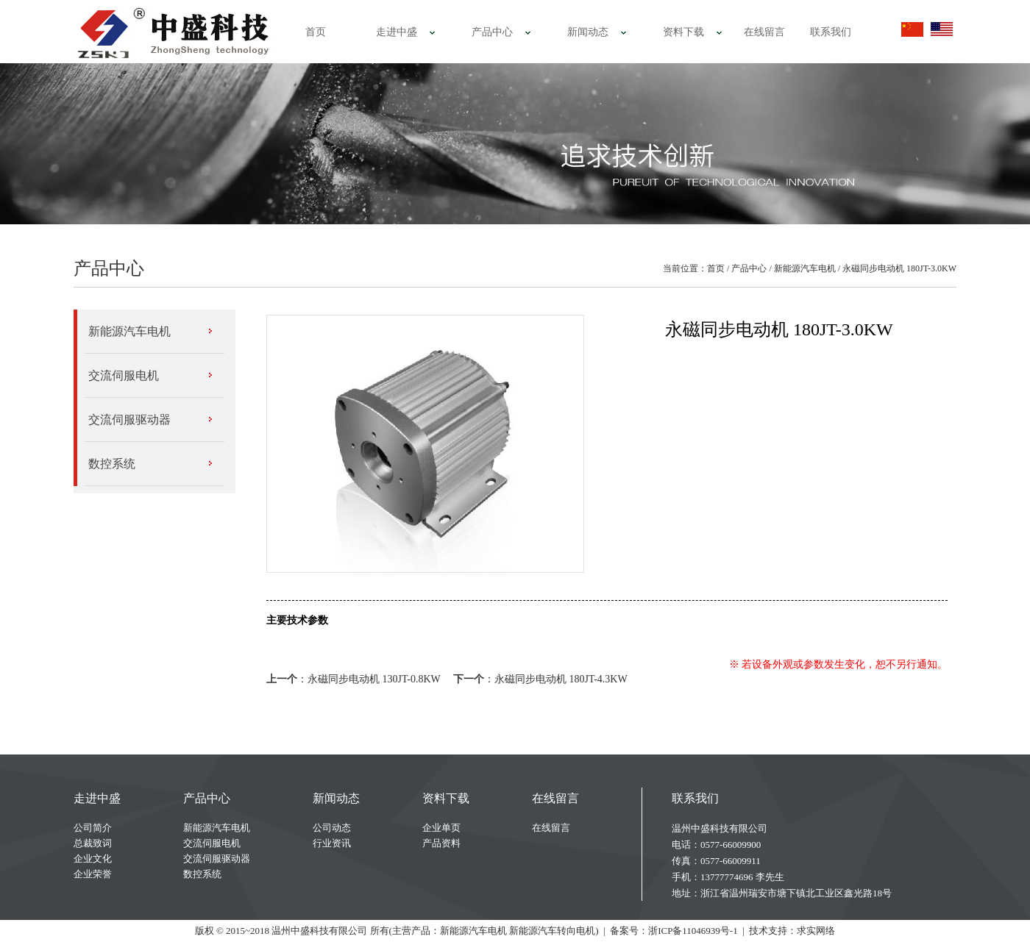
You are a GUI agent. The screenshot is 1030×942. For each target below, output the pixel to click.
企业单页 (441, 827)
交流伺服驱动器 (129, 419)
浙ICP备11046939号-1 (693, 930)
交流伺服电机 (123, 375)
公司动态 (332, 827)
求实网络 (816, 930)
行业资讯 (332, 843)
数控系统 (111, 463)
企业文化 (93, 858)
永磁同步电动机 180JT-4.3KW (561, 679)
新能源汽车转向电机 (552, 930)
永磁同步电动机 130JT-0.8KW (374, 679)
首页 (315, 32)
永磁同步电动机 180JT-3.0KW (899, 268)
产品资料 (441, 843)
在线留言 (764, 32)
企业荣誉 (93, 873)
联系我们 (830, 32)
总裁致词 (93, 843)
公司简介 (93, 827)
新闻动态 (587, 32)
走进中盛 (396, 32)
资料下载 (683, 32)
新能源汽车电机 (805, 268)
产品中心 (492, 32)
